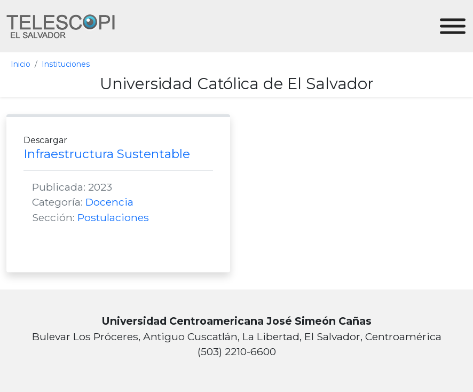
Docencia (109, 201)
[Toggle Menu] (453, 26)
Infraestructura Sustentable (106, 153)
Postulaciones (113, 217)
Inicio (20, 64)
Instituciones (66, 64)
